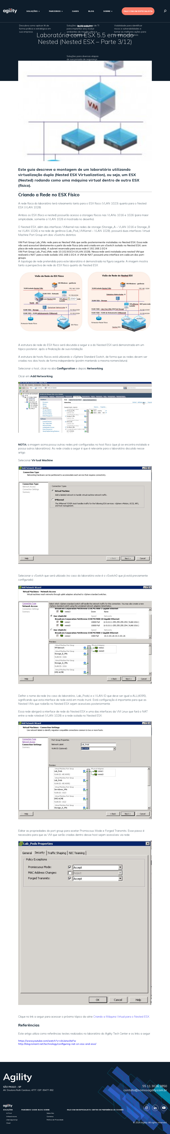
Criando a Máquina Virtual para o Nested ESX (121, 1016)
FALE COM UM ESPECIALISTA (138, 11)
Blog (91, 11)
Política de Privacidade (55, 1120)
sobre (106, 11)
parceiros (55, 11)
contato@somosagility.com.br (145, 1090)
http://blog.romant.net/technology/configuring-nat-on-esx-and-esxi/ (57, 1043)
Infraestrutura (11, 1116)
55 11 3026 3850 (154, 1086)
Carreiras (50, 1116)
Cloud (8, 1123)
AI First (9, 1113)
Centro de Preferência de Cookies (108, 1110)
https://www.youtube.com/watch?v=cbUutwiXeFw (47, 1040)
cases (75, 11)
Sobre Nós (50, 1113)
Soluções (32, 11)
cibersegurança (12, 1120)
